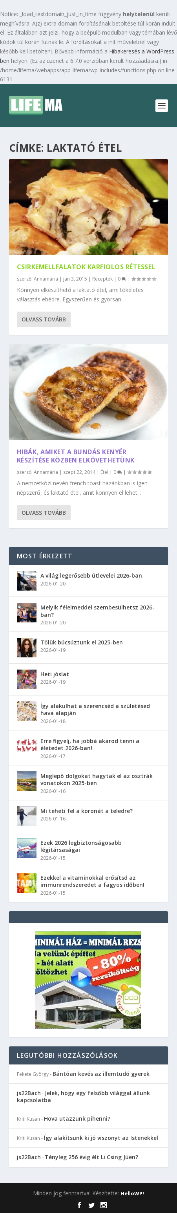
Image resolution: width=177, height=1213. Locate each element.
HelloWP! (132, 1193)
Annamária (46, 278)
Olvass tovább (44, 319)
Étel (104, 472)
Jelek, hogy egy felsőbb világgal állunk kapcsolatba (83, 1096)
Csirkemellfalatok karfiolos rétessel (86, 266)
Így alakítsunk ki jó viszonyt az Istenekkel (101, 1137)
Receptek (102, 278)
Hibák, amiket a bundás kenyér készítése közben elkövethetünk (76, 456)
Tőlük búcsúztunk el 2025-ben (81, 642)
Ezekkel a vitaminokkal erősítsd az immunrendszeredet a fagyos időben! (92, 881)
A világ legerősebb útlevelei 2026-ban (91, 575)
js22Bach (29, 1093)
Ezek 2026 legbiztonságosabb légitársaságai (81, 846)
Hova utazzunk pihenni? (77, 1118)
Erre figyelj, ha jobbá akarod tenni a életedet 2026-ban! (89, 744)
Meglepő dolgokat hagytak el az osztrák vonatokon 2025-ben (96, 779)
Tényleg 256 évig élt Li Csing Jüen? (91, 1157)
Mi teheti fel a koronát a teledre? (86, 811)
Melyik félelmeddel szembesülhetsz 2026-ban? (97, 611)
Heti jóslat (54, 674)
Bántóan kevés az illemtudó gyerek (101, 1073)
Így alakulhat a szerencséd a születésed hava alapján (95, 709)
